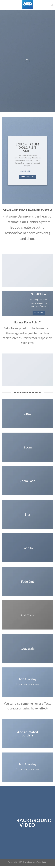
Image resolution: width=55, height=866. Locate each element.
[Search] (52, 5)
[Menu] (4, 5)
